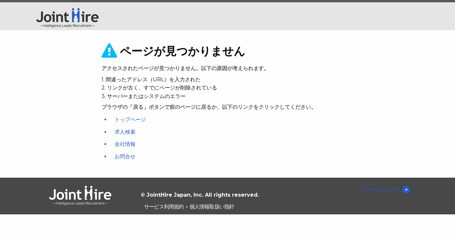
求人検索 (125, 132)
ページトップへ (381, 189)
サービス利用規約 (164, 207)
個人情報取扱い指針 (212, 207)
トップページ (130, 119)
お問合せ (125, 156)
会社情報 (125, 144)
